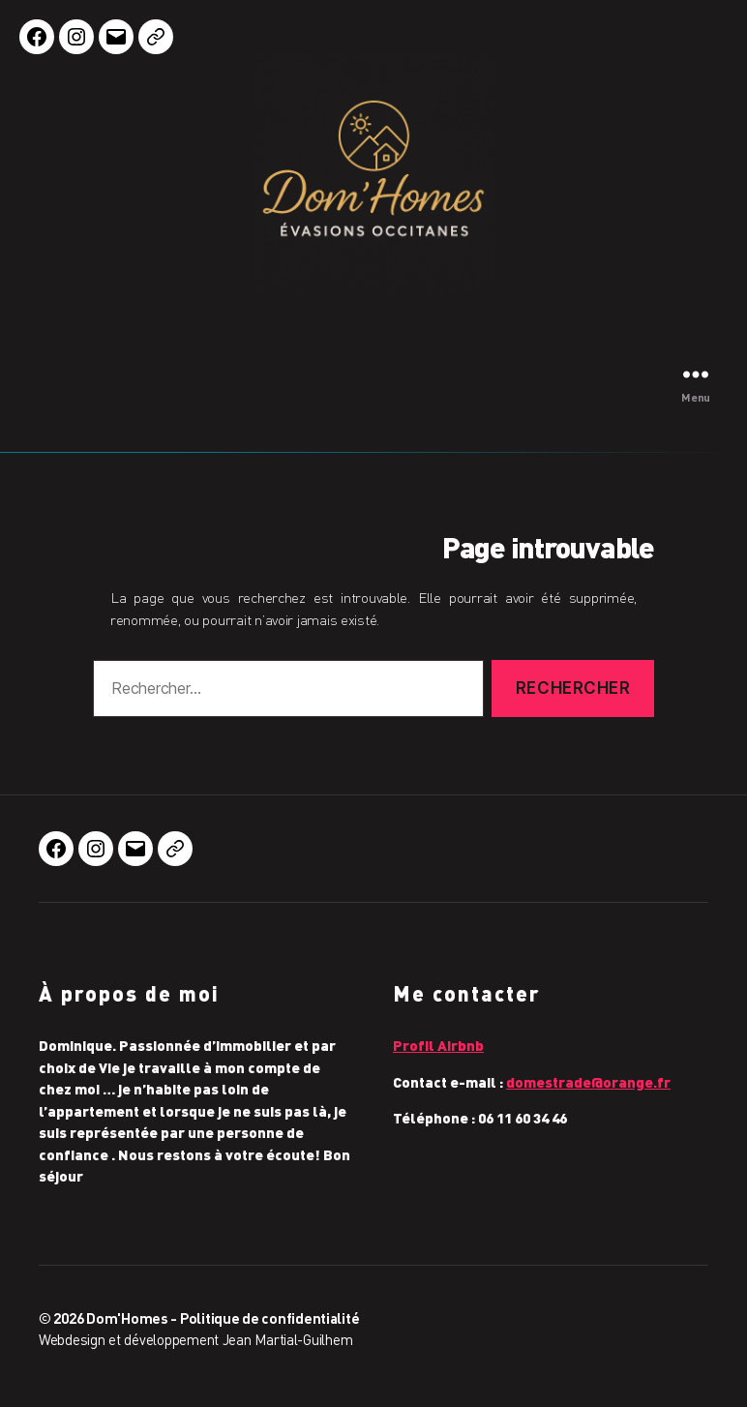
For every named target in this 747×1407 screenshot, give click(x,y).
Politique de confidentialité (269, 1318)
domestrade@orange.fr (588, 1082)
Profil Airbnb (438, 1045)
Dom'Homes (127, 1318)
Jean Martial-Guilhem (288, 1339)
